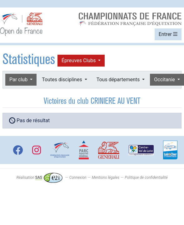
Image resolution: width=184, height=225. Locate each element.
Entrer (168, 34)
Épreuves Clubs (79, 60)
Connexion (78, 177)
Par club (19, 79)
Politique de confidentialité (146, 177)
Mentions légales (105, 177)
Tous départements (119, 79)
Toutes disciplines (62, 79)
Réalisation (39, 177)
